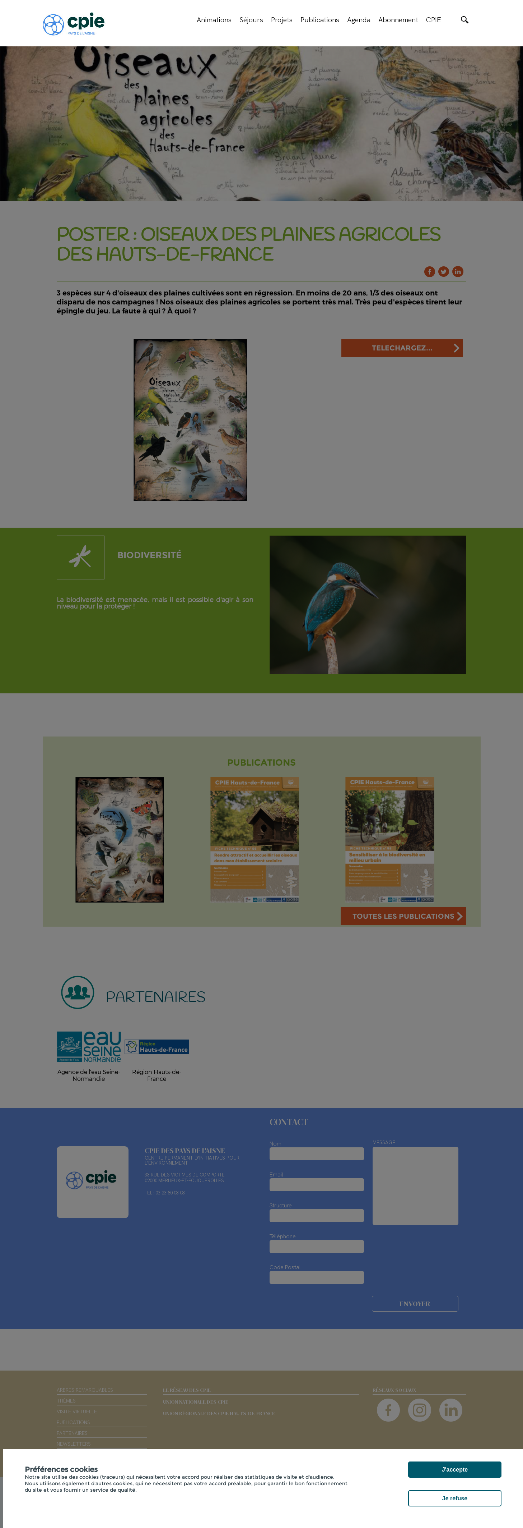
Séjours (251, 19)
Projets (282, 19)
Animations (214, 19)
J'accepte (455, 1470)
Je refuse (454, 1498)
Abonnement (398, 19)
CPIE (433, 19)
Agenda (358, 19)
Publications (319, 19)
